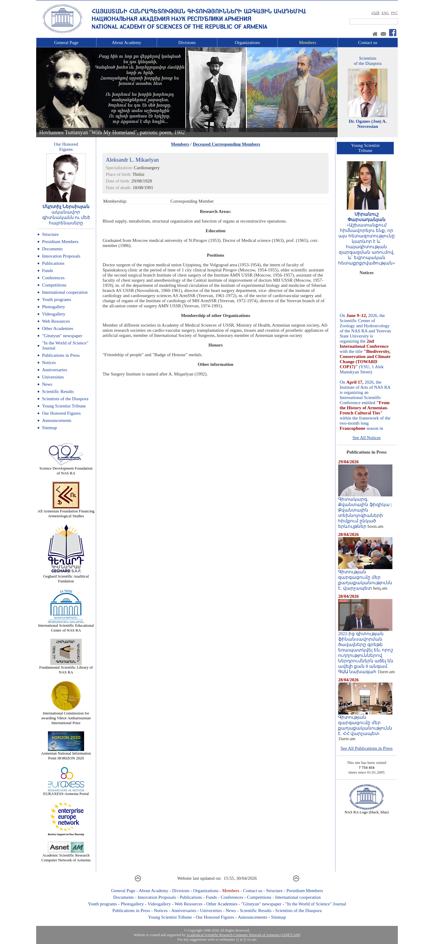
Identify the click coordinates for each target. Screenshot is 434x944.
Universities (53, 377)
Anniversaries (54, 369)
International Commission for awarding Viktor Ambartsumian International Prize (66, 716)
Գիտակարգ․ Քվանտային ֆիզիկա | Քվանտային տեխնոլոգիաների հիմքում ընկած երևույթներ (365, 511)
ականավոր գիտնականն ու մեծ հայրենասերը (66, 217)
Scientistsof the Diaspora (368, 61)
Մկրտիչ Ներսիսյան (66, 206)
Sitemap (49, 427)
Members (307, 42)
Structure (50, 234)
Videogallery (53, 314)
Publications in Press (61, 355)
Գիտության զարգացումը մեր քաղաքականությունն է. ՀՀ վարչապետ (365, 723)
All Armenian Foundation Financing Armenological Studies (66, 511)
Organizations (247, 42)
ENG (385, 13)
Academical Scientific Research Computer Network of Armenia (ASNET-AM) (243, 935)
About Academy (126, 42)
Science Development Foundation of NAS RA (66, 468)
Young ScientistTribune (365, 148)
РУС (394, 13)
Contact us (367, 42)
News (47, 384)
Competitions (54, 285)
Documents (52, 248)
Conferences (53, 277)
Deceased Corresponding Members (226, 144)
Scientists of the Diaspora (65, 398)
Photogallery (53, 306)
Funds (47, 270)
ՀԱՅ (375, 13)
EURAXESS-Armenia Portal (66, 792)
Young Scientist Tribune (64, 406)
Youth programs (56, 299)
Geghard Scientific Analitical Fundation (66, 576)
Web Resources (56, 321)
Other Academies (57, 328)
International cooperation (64, 292)
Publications (53, 263)
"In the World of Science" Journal (315, 903)
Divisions (187, 42)
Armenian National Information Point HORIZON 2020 (66, 753)
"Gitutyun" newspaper (62, 335)
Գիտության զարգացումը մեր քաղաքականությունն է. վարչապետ (365, 578)
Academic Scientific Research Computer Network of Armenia (66, 855)
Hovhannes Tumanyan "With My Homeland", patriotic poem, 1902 (112, 132)
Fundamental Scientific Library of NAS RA (66, 667)
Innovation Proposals (61, 256)
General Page (66, 42)
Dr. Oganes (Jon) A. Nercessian (368, 124)
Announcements (56, 420)
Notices (49, 362)
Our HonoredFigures (66, 147)
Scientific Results (58, 391)
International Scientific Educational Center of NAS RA (66, 625)
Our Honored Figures (61, 413)
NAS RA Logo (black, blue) (366, 810)
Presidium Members (60, 241)
